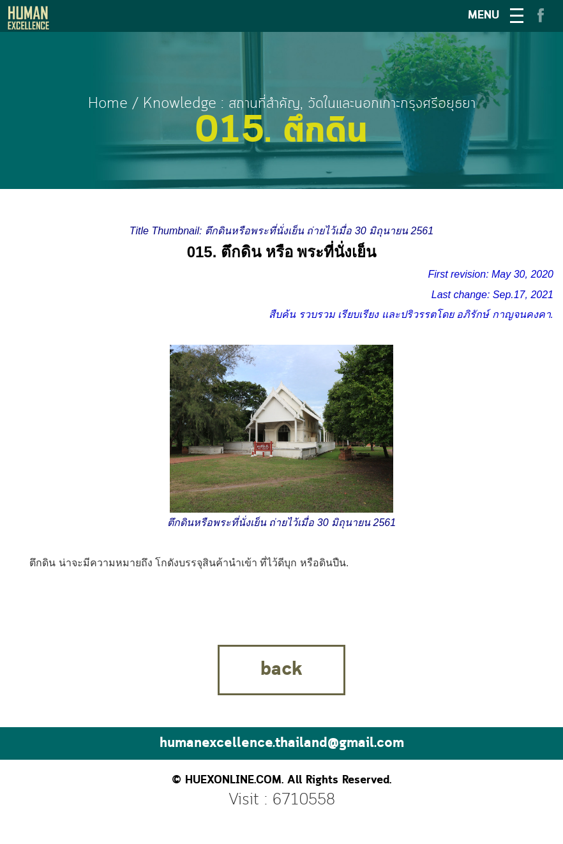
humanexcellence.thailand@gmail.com (282, 743)
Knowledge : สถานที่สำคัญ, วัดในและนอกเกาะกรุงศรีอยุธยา (309, 104)
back (281, 669)
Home (108, 104)
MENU (483, 16)
